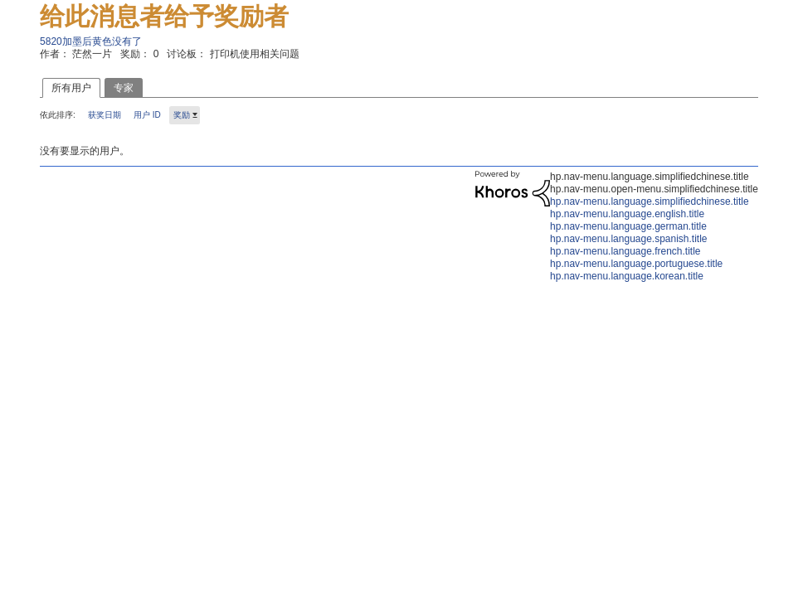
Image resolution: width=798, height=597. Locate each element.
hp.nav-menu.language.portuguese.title (636, 263)
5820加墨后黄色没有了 (91, 41)
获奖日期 (104, 114)
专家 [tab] (124, 88)
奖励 (181, 114)
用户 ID (147, 114)
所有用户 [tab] (71, 88)
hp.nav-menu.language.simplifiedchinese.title (649, 201)
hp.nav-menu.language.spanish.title (628, 239)
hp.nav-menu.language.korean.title (626, 276)
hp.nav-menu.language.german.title (628, 226)
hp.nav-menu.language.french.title (625, 251)
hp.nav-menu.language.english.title (627, 214)
